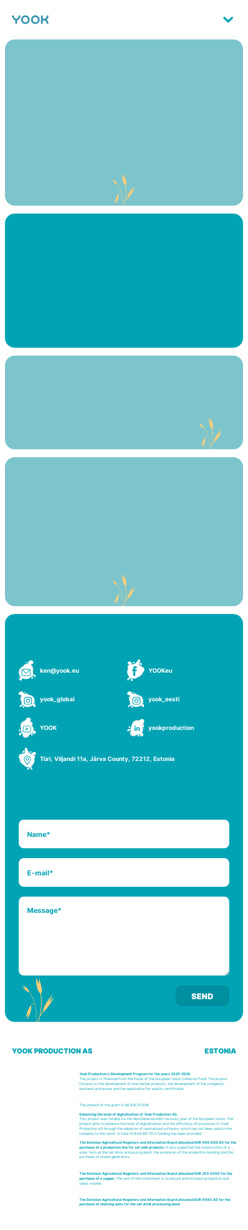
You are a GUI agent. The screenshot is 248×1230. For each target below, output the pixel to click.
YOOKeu (160, 670)
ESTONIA (220, 1051)
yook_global (57, 699)
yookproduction (171, 728)
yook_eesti (163, 699)
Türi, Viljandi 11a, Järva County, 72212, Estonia (107, 759)
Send (202, 996)
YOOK (48, 728)
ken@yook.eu (59, 670)
